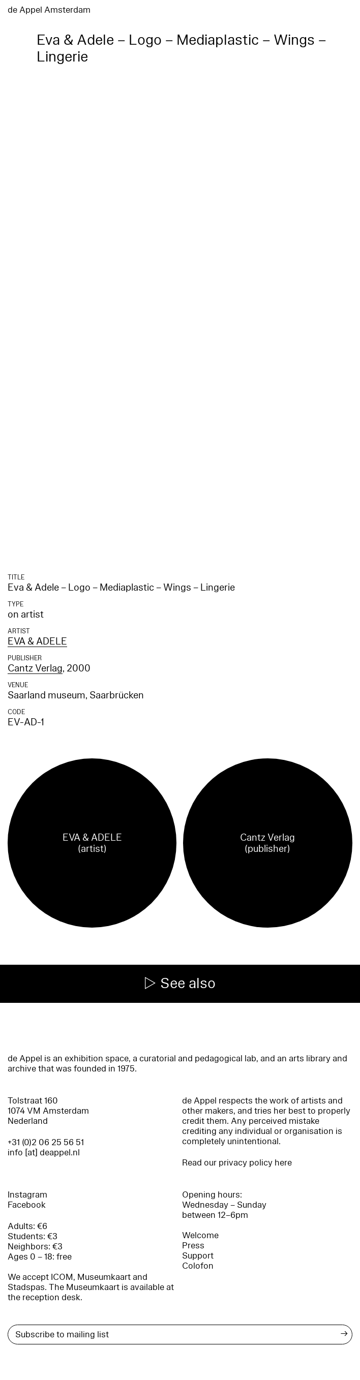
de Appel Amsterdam (49, 10)
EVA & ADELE (37, 641)
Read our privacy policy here (237, 1163)
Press (193, 1245)
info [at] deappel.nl (44, 1152)
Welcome (200, 1235)
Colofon (198, 1266)
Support (198, 1256)
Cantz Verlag (35, 668)
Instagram (27, 1195)
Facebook (27, 1205)
